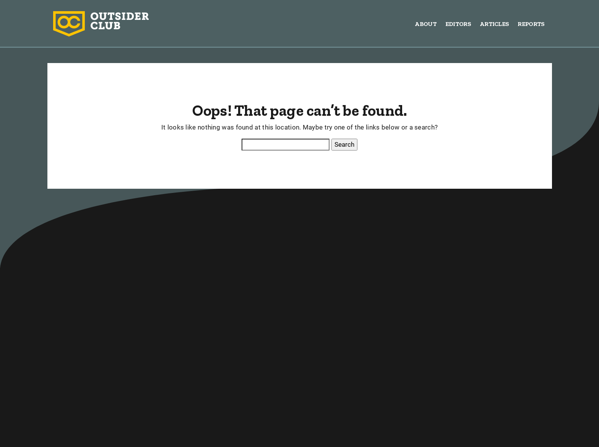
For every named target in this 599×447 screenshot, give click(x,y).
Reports (531, 24)
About (426, 24)
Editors (458, 24)
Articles (494, 24)
